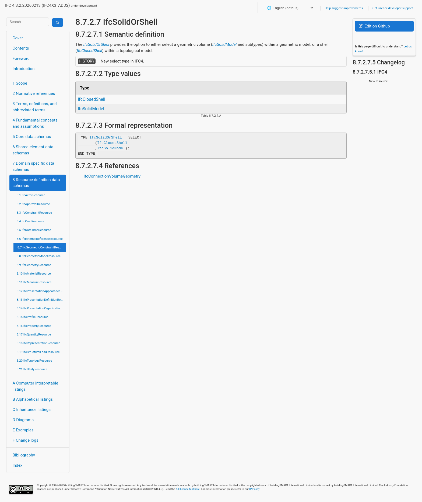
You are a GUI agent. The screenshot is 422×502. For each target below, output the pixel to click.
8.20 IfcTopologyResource (34, 360)
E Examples (23, 430)
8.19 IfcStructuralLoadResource (38, 352)
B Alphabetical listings (33, 399)
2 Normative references (34, 93)
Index (18, 465)
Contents (21, 48)
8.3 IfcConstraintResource (34, 212)
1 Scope (20, 83)
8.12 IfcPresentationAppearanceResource (41, 291)
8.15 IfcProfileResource (32, 317)
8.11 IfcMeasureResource (34, 282)
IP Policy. (254, 488)
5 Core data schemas (32, 136)
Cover (18, 38)
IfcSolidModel (224, 44)
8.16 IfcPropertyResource (34, 326)
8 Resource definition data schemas (36, 182)
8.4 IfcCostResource (30, 221)
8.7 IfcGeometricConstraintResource (41, 247)
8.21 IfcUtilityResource (32, 369)
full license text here (188, 488)
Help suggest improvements (344, 8)
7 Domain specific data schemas (33, 166)
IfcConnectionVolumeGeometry (112, 176)
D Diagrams (23, 419)
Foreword (21, 58)
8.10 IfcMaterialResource (34, 273)
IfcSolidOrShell (96, 44)
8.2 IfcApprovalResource (33, 204)
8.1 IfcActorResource (31, 195)
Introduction (24, 68)
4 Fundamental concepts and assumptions (35, 123)
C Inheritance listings (32, 409)
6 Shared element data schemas (33, 149)
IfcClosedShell (89, 50)
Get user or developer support (392, 8)
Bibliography (24, 455)
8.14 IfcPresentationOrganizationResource (41, 308)
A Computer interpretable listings (35, 386)
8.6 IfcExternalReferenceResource (40, 239)
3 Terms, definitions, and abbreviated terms (35, 106)
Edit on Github (374, 26)
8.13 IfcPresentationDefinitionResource (41, 300)
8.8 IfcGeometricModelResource (39, 256)
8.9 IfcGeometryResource (34, 265)
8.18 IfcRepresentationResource (38, 343)
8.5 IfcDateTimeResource (34, 230)
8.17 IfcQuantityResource (34, 334)
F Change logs (25, 440)
